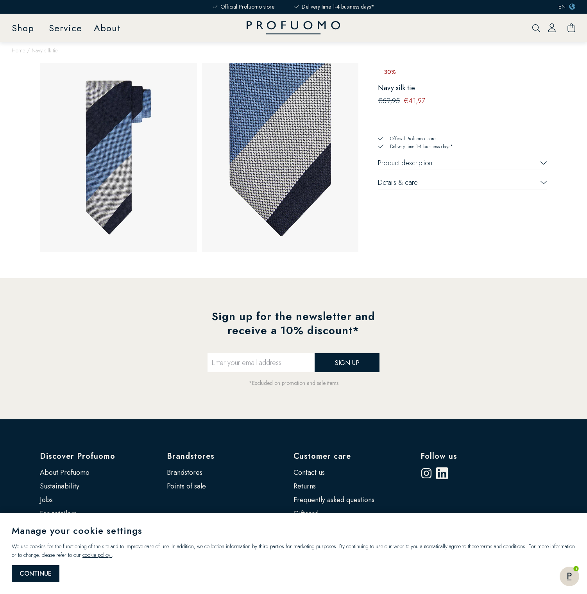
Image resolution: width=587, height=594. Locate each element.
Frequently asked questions (334, 500)
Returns (305, 486)
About (107, 28)
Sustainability (59, 486)
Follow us (439, 456)
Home (18, 50)
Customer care (322, 456)
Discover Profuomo (77, 456)
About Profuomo (64, 472)
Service (65, 28)
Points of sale (186, 486)
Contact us (309, 472)
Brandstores (191, 456)
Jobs (46, 500)
